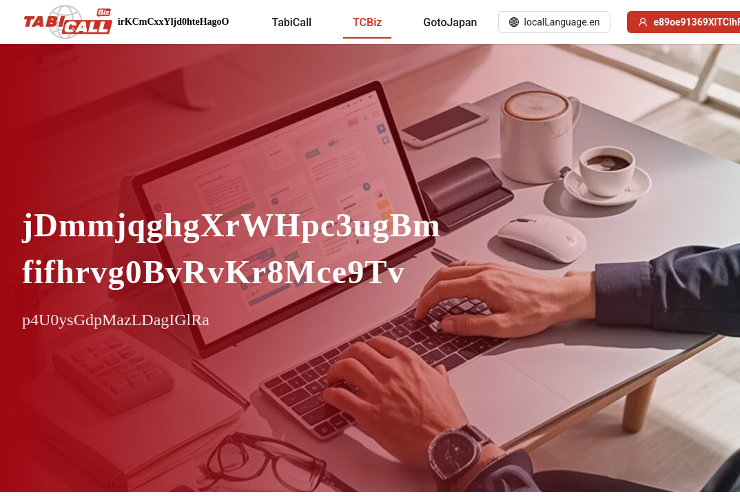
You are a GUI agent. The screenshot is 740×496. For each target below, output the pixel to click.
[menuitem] (291, 23)
